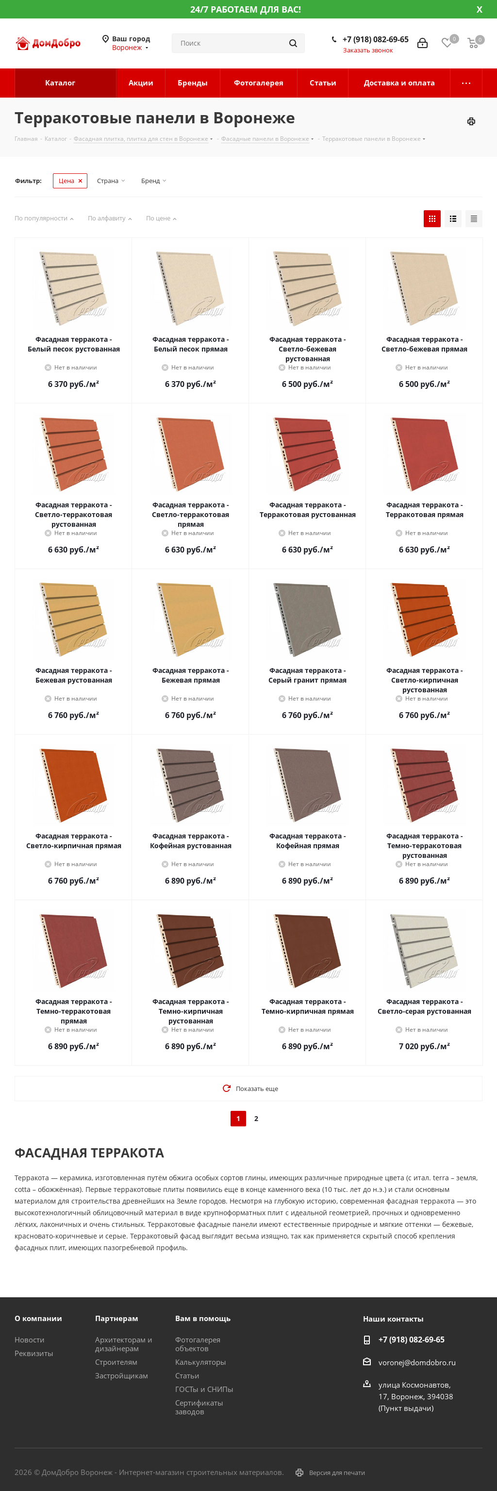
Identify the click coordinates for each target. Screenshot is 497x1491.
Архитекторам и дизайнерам (123, 1344)
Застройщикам (121, 1375)
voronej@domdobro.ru (417, 1362)
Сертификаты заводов (199, 1407)
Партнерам (116, 1318)
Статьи (187, 1375)
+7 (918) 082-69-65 (376, 39)
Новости (30, 1339)
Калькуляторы (200, 1362)
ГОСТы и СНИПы (204, 1389)
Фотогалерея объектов (197, 1344)
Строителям (116, 1362)
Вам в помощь (203, 1318)
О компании (38, 1318)
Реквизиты (34, 1353)
